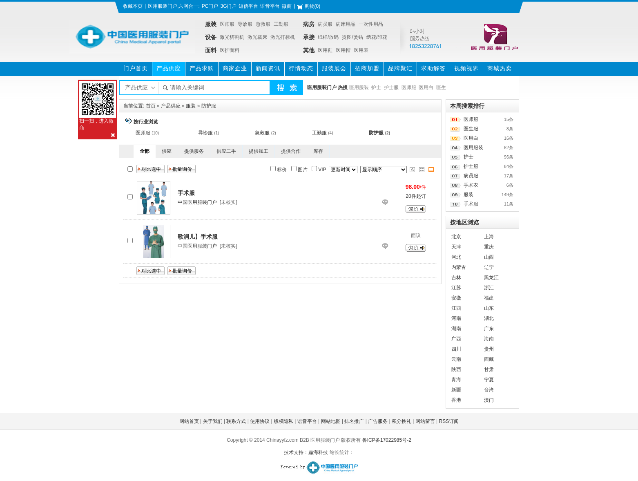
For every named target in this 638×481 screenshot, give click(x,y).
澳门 (489, 400)
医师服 (227, 24)
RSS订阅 (449, 421)
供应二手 (226, 151)
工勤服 (281, 24)
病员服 (325, 24)
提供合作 (291, 151)
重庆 (489, 247)
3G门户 (228, 6)
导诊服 (245, 24)
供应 (167, 151)
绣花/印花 (376, 37)
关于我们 (213, 421)
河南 (456, 318)
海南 (489, 339)
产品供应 (171, 106)
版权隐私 (283, 421)
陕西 (456, 369)
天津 (456, 247)
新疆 (456, 390)
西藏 (489, 359)
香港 (456, 400)
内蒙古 (458, 267)
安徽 (456, 298)
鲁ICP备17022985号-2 (386, 440)
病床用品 (345, 24)
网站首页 (189, 421)
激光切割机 (232, 37)
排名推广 (354, 421)
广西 (456, 339)
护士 (376, 87)
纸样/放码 (328, 37)
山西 (489, 257)
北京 (456, 236)
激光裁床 (257, 37)
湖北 (489, 318)
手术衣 (471, 185)
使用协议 (260, 421)
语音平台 (270, 6)
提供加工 (258, 151)
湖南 (456, 328)
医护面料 (229, 50)
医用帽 (343, 50)
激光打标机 (282, 37)
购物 (310, 6)
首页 (151, 106)
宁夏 (489, 380)
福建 (489, 298)
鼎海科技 (318, 452)
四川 (456, 349)
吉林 (456, 277)
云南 (456, 359)
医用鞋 (325, 50)
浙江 (489, 288)
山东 (489, 308)
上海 (489, 236)
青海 (456, 380)
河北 (456, 257)
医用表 (361, 50)
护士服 (391, 87)
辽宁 (489, 267)
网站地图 (331, 421)
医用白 (426, 87)
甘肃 (489, 369)
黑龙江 (491, 277)
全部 (144, 151)
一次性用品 (371, 24)
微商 (287, 6)
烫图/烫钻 (352, 37)
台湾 (489, 390)
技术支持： (296, 452)
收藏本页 (133, 6)
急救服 (263, 24)
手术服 (471, 204)
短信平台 (248, 6)
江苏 (456, 288)
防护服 (208, 106)
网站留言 (425, 421)
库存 (318, 151)
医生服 (471, 129)
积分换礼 (401, 421)
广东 (489, 328)
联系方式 (236, 421)
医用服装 (359, 87)
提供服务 (194, 151)
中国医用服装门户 (197, 202)
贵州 (489, 349)
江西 (456, 308)
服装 (191, 106)
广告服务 (378, 421)
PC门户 (210, 6)
